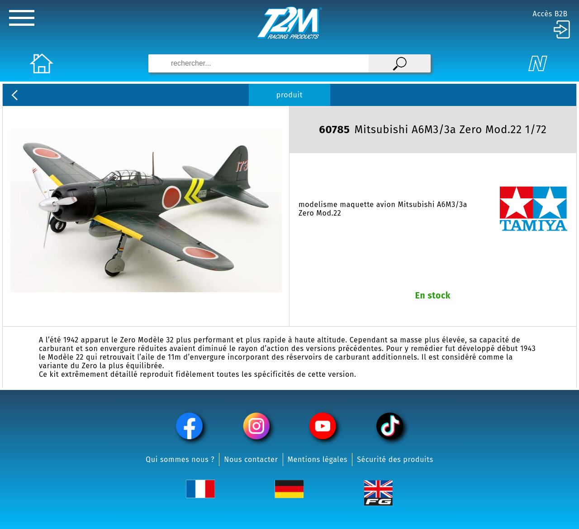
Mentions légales (318, 459)
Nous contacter (251, 459)
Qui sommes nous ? (180, 459)
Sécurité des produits (395, 459)
